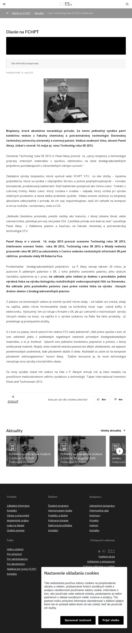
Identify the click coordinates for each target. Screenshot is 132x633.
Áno (101, 399)
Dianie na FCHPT (21, 13)
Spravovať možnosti (78, 620)
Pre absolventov (16, 564)
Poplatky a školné (58, 515)
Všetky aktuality (111, 430)
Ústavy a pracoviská (18, 515)
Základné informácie (18, 505)
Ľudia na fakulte (15, 525)
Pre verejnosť (14, 554)
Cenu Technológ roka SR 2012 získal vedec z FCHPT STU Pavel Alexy (62, 45)
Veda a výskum (15, 549)
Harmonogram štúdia (60, 510)
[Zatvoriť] (4, 4)
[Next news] (119, 451)
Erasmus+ (95, 515)
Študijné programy (58, 505)
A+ (104, 551)
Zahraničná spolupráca (102, 505)
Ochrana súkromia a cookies (99, 566)
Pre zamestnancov (17, 559)
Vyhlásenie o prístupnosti (101, 561)
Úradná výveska (15, 530)
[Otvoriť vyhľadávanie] (127, 4)
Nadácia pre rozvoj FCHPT (21, 569)
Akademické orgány (18, 520)
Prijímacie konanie (58, 520)
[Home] (7, 13)
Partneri (93, 525)
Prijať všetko (111, 620)
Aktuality (39, 13)
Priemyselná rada (99, 510)
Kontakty (12, 510)
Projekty (94, 520)
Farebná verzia (106, 556)
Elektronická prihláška (60, 525)
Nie (118, 399)
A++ (111, 550)
